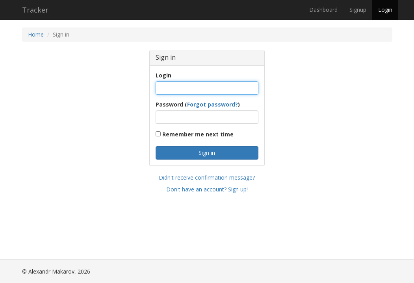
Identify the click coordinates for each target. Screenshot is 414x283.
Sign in (207, 152)
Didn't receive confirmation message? (207, 177)
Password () (198, 104)
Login (385, 9)
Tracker (35, 10)
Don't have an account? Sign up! (207, 189)
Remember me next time (195, 134)
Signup (357, 9)
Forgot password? (212, 104)
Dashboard (323, 9)
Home (36, 34)
